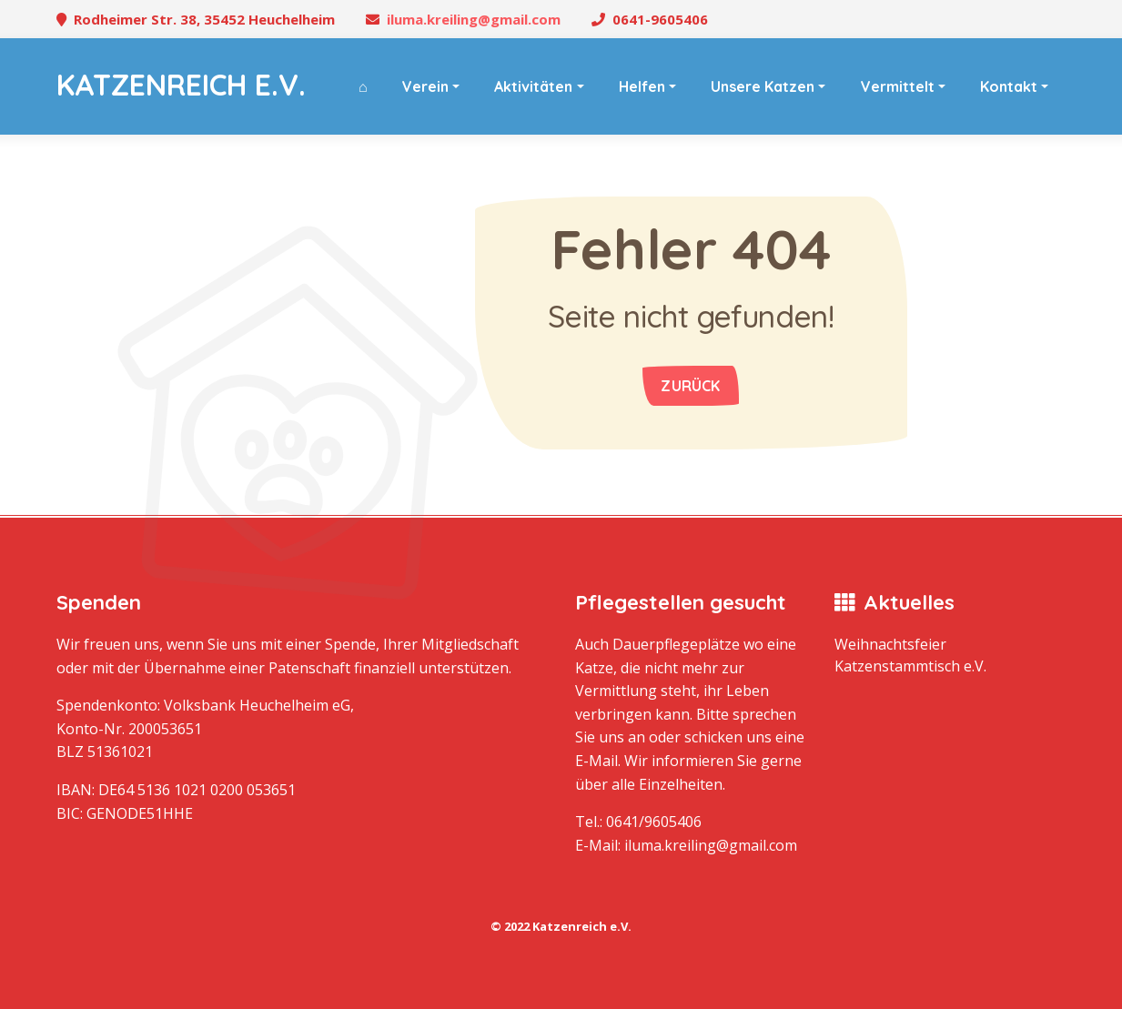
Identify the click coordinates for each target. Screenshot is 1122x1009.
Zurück (690, 386)
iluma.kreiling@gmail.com (474, 19)
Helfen (642, 86)
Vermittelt (898, 86)
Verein (425, 86)
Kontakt (1008, 86)
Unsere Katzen (762, 86)
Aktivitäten (533, 86)
